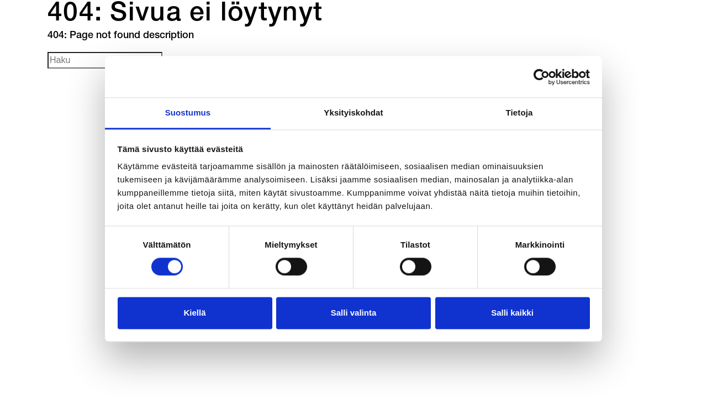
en (570, 54)
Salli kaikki (512, 312)
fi (530, 54)
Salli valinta (354, 312)
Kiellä (194, 312)
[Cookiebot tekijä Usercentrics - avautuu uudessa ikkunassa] (541, 77)
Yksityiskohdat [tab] (353, 112)
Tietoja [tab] (519, 112)
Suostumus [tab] (188, 112)
